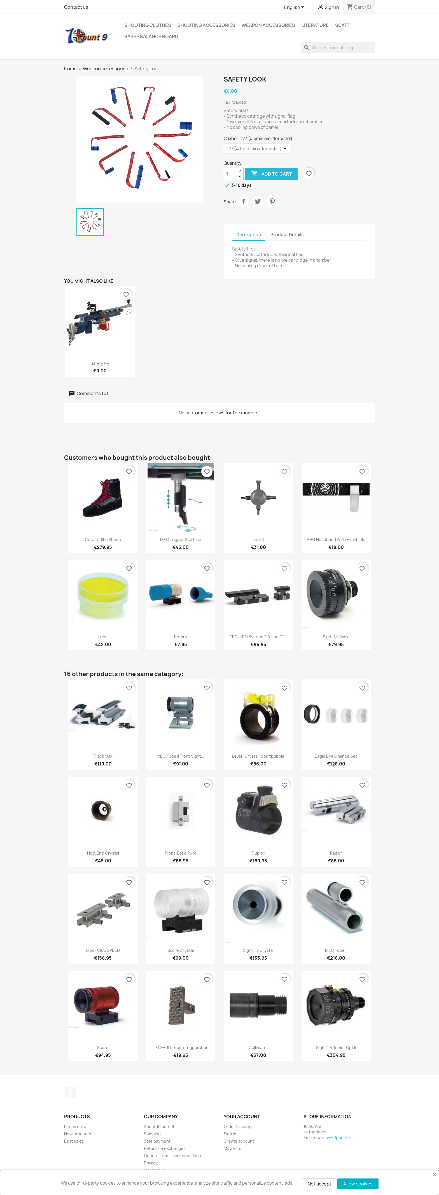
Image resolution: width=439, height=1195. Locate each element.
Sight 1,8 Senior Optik (336, 1047)
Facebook (70, 1092)
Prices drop (75, 1126)
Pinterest (272, 201)
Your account (242, 1116)
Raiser (336, 853)
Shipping (152, 1133)
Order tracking (238, 1126)
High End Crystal (103, 853)
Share (243, 201)
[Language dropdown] (295, 7)
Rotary (180, 636)
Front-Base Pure (181, 853)
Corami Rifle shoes (103, 539)
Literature (315, 25)
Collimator (258, 1047)
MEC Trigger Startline (180, 539)
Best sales (74, 1141)
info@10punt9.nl (336, 1137)
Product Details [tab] (286, 235)
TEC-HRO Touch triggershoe (181, 1047)
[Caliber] (257, 148)
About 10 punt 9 (159, 1126)
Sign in (230, 1133)
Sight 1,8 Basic (336, 636)
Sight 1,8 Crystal (258, 950)
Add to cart (271, 174)
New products (77, 1133)
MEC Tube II (336, 950)
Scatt (342, 25)
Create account (239, 1141)
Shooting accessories (206, 25)
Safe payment (157, 1141)
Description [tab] (248, 235)
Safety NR (99, 363)
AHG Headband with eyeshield (336, 539)
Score (103, 1047)
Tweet (257, 201)
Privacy (151, 1163)
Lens (103, 636)
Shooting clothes (147, 25)
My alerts (232, 1148)
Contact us (76, 7)
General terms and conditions (172, 1155)
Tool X (258, 539)
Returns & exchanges (165, 1148)
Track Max (103, 756)
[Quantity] (230, 174)
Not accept (319, 1184)
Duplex (258, 853)
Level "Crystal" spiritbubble (258, 756)
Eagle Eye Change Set (336, 756)
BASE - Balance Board (151, 36)
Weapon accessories (268, 25)
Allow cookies (358, 1184)
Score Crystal (180, 950)
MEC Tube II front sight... (180, 756)
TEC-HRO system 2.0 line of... (258, 636)
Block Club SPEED (103, 950)
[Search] (338, 47)
